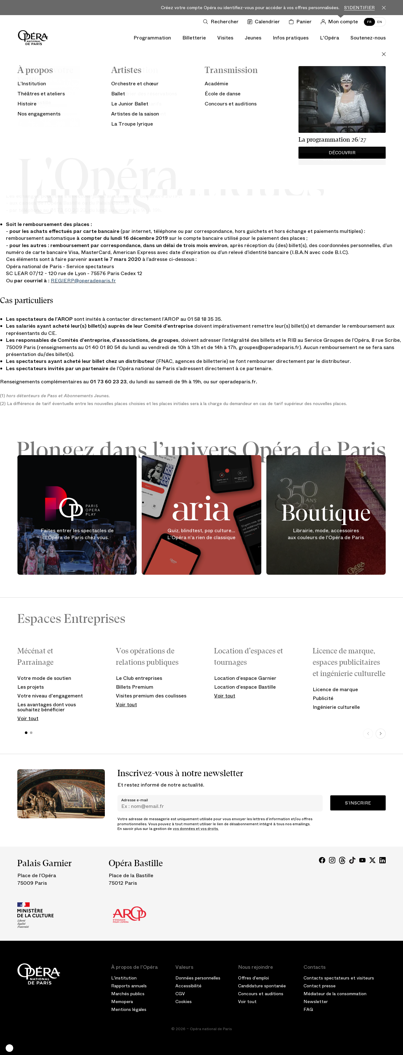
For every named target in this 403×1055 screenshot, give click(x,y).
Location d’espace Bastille (245, 687)
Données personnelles (197, 978)
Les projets (30, 687)
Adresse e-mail (134, 800)
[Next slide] (381, 734)
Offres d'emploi (253, 978)
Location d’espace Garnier (245, 678)
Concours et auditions (260, 993)
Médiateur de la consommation (335, 993)
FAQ (308, 1009)
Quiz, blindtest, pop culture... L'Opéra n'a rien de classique (201, 534)
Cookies (183, 1001)
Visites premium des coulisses (151, 695)
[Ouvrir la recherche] (222, 21)
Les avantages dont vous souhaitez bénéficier (46, 707)
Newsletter (316, 1001)
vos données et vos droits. (196, 829)
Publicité (323, 698)
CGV (180, 993)
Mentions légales (128, 1009)
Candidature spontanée (262, 986)
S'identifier (359, 7)
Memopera (122, 1001)
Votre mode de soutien (44, 678)
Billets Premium (134, 687)
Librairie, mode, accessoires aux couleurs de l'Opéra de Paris (326, 534)
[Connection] (340, 21)
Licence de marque (335, 689)
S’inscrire (358, 803)
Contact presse (320, 986)
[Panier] (301, 21)
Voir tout (27, 718)
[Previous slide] (368, 734)
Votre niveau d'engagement (50, 695)
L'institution (124, 978)
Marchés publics (128, 993)
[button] (9, 1048)
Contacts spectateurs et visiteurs (339, 978)
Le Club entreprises (139, 678)
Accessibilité (188, 986)
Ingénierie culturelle (336, 707)
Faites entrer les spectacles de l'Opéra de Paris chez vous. (77, 534)
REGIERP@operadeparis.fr (83, 280)
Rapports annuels (129, 986)
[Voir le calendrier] (264, 21)
